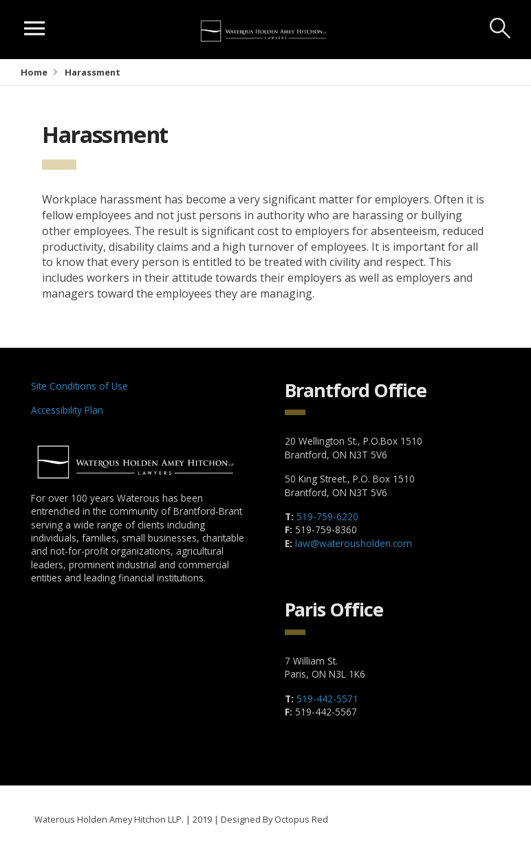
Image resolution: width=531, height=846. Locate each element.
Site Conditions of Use (79, 385)
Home (34, 72)
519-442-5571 (327, 698)
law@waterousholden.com (353, 543)
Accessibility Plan (67, 409)
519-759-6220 (327, 516)
